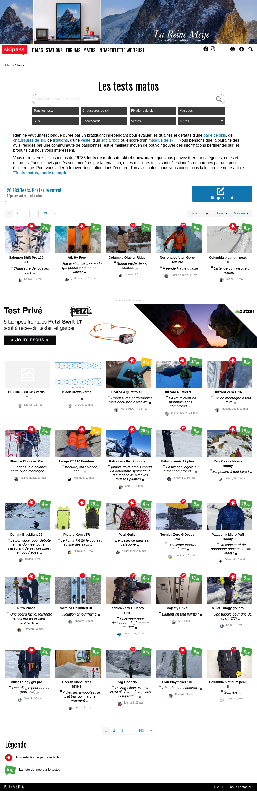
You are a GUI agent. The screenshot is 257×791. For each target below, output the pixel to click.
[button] (241, 49)
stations (54, 50)
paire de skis (214, 135)
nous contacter (240, 787)
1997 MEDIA (15, 786)
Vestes (136, 121)
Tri (194, 213)
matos (89, 50)
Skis (37, 121)
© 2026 (219, 787)
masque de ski (161, 140)
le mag (36, 50)
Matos (10, 65)
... (34, 213)
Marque (241, 213)
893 (44, 213)
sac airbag (110, 140)
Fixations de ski (142, 110)
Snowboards (91, 121)
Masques (186, 110)
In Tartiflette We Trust (121, 50)
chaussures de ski (29, 140)
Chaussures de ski (95, 110)
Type (221, 213)
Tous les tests (43, 110)
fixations (60, 140)
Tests (20, 65)
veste (85, 140)
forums (73, 50)
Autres (201, 121)
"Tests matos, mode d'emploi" (42, 173)
